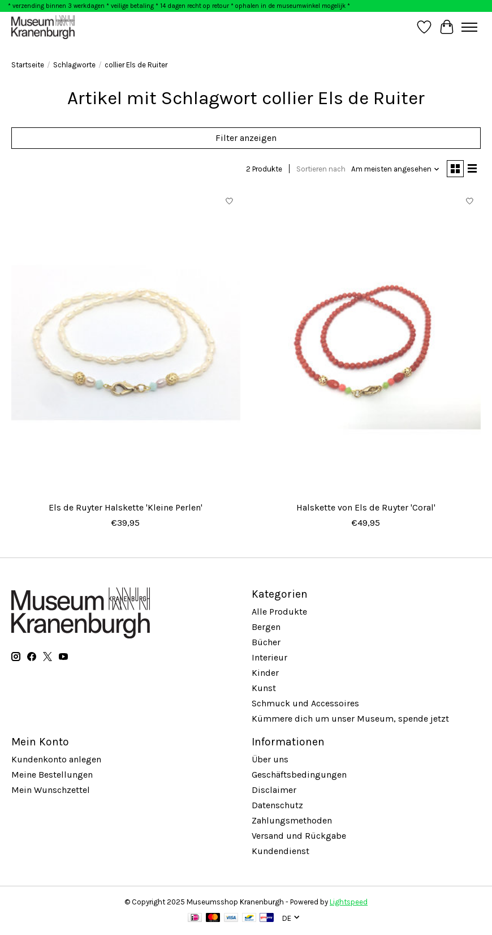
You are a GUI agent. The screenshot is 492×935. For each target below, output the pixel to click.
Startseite (27, 65)
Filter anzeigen (246, 137)
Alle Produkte (279, 611)
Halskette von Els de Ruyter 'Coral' (365, 507)
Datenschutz (277, 805)
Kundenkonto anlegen (56, 759)
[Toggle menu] (469, 27)
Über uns (270, 759)
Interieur (269, 657)
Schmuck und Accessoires (305, 703)
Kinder (265, 672)
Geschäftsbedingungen (299, 774)
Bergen (266, 626)
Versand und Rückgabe (299, 835)
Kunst (264, 688)
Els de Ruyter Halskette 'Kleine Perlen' (125, 507)
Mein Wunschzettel (50, 789)
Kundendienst (280, 851)
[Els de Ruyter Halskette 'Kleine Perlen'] (125, 343)
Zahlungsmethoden (292, 820)
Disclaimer (274, 789)
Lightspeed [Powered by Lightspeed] (349, 902)
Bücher (266, 642)
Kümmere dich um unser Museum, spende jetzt (350, 718)
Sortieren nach (321, 169)
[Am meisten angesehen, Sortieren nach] (395, 169)
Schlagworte (74, 65)
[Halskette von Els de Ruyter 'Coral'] (366, 343)
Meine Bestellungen (52, 774)
